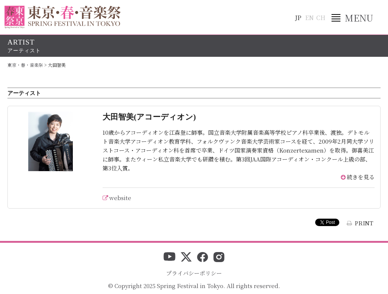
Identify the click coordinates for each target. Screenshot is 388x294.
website (120, 198)
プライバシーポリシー (194, 273)
